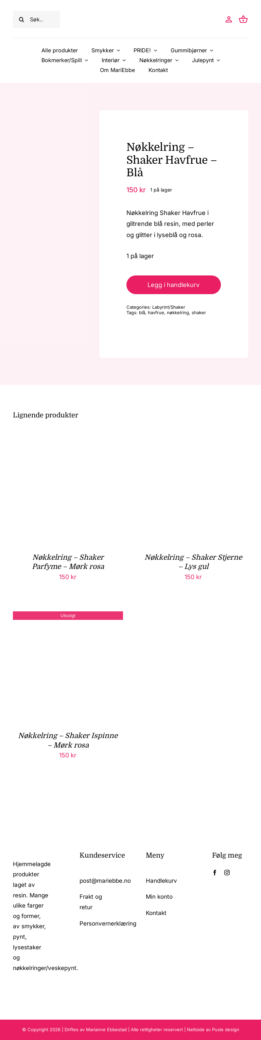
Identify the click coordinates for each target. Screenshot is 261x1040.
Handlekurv (161, 880)
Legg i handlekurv (173, 284)
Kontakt (156, 913)
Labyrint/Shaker (168, 307)
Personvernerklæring (108, 923)
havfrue (156, 312)
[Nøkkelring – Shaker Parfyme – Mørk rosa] (68, 438)
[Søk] (21, 19)
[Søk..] (36, 19)
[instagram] (227, 872)
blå (142, 312)
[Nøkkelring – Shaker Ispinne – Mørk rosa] (68, 616)
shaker (199, 312)
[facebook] (215, 872)
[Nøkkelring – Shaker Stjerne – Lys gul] (193, 438)
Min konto (159, 896)
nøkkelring (178, 312)
